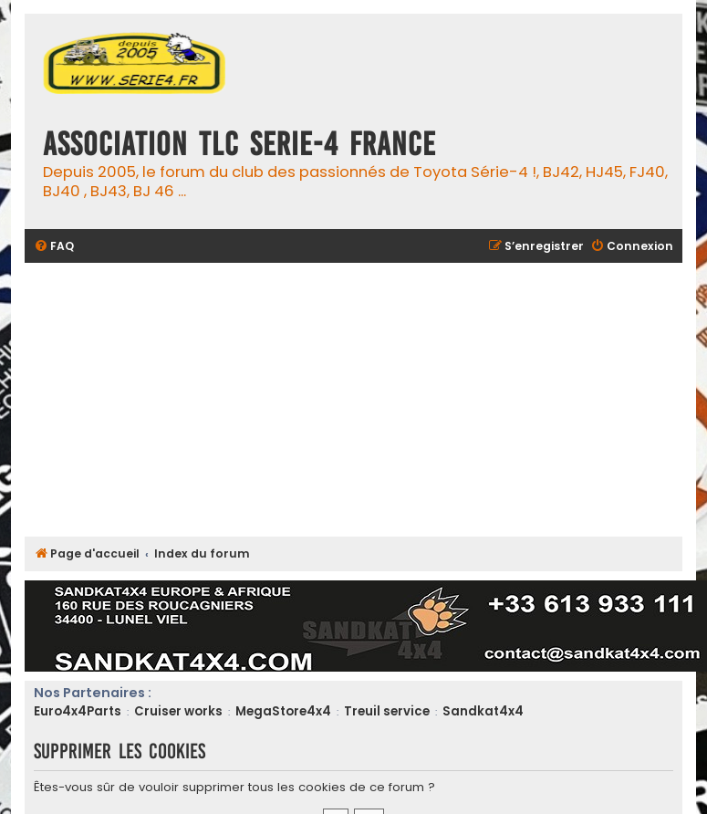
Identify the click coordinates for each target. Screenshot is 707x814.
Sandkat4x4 (483, 711)
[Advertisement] (353, 399)
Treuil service (387, 711)
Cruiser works (178, 711)
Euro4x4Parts (77, 711)
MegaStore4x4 (283, 711)
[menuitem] (54, 247)
